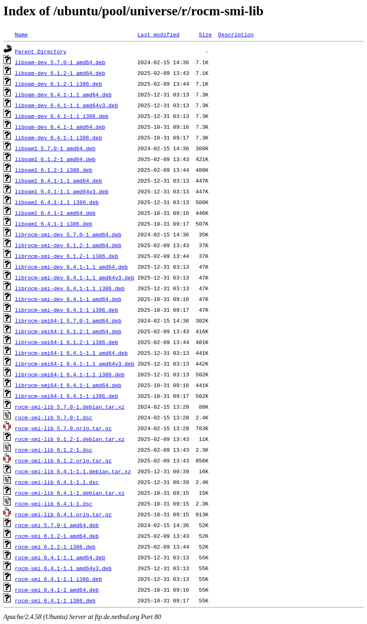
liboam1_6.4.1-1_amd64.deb (55, 213)
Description (236, 34)
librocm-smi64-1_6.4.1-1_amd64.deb (68, 385)
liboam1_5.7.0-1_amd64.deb (55, 148)
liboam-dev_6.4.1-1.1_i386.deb (61, 116)
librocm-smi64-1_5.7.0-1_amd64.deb (68, 320)
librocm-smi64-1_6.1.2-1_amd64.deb (68, 331)
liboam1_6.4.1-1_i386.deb (53, 223)
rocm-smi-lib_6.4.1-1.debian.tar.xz (70, 492)
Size (205, 34)
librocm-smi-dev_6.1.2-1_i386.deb (66, 256)
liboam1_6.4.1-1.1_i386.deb (57, 202)
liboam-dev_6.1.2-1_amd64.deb (60, 73)
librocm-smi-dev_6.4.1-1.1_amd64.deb (71, 266)
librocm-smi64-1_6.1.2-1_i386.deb (66, 342)
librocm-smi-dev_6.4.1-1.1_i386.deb (70, 288)
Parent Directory (41, 51)
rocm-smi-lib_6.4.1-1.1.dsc (57, 482)
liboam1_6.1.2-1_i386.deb (53, 169)
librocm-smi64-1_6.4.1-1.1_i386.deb (70, 374)
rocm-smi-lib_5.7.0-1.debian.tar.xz (70, 406)
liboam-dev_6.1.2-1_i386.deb (58, 83)
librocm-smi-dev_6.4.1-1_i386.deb (66, 309)
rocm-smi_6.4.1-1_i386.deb (55, 600)
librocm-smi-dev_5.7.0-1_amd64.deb (68, 234)
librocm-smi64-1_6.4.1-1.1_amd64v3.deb (74, 363)
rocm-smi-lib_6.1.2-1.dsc (53, 449)
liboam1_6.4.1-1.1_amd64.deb (58, 180)
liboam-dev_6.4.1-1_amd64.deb (60, 126)
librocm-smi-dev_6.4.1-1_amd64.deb (68, 299)
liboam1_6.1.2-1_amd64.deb (55, 159)
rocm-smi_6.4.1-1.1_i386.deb (58, 579)
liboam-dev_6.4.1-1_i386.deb (58, 137)
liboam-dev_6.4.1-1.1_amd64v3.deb (66, 105)
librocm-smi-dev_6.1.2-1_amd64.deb (68, 245)
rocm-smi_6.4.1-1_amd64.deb (57, 589)
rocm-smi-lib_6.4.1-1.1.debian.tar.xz (73, 471)
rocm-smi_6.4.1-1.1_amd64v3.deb (63, 568)
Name (21, 34)
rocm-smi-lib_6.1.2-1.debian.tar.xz (70, 439)
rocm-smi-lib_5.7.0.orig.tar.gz (63, 428)
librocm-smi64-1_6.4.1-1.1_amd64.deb (71, 353)
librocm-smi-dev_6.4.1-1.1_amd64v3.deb (74, 277)
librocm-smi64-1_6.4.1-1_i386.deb (66, 396)
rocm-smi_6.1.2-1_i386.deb (55, 546)
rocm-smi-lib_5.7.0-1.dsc (53, 417)
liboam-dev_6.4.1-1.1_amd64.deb (63, 94)
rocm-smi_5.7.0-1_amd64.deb (57, 525)
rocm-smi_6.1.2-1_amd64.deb (57, 536)
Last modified (158, 34)
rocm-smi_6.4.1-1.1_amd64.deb (60, 557)
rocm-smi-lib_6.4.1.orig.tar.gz (63, 514)
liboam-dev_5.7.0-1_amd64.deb (60, 62)
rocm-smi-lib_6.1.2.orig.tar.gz (63, 460)
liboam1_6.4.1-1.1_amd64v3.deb (61, 191)
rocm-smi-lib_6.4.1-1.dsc (53, 503)
